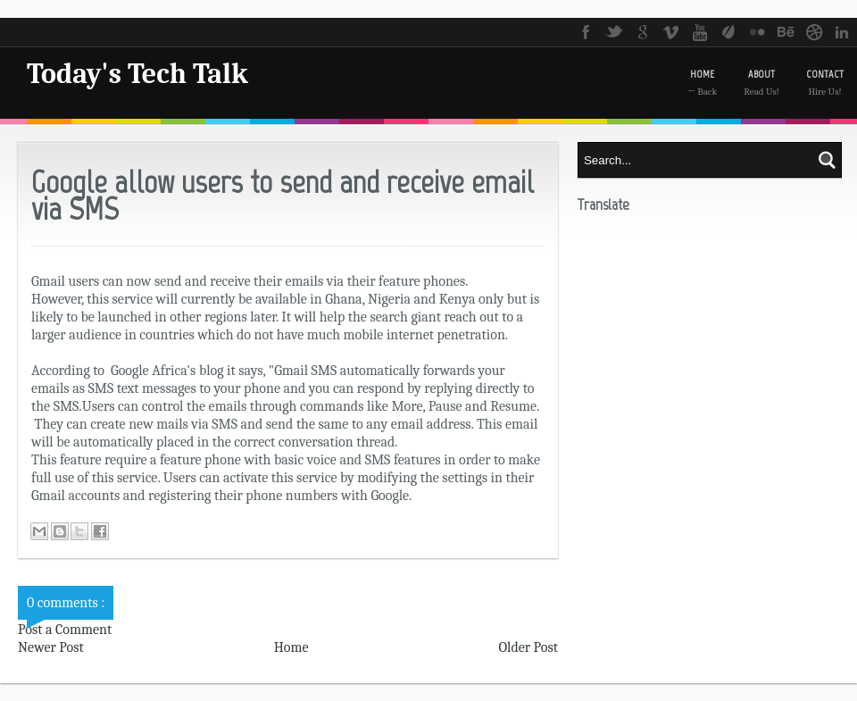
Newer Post (51, 647)
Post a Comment (65, 630)
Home (291, 647)
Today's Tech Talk (137, 73)
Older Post (528, 647)
